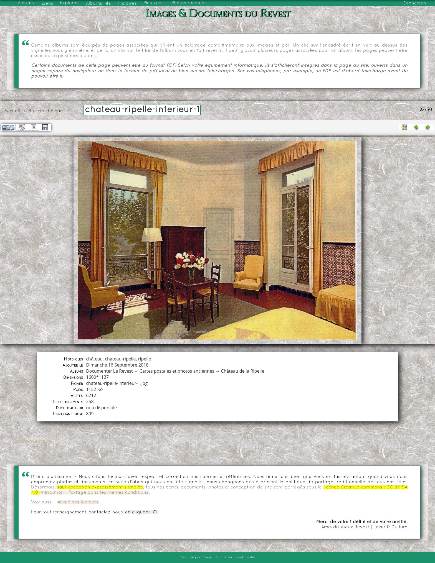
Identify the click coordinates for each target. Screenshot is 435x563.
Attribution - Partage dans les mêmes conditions (94, 493)
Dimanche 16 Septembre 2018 (117, 365)
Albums (26, 3)
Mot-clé (35, 111)
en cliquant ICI (141, 512)
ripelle (144, 359)
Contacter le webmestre (235, 557)
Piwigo (207, 557)
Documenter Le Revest (109, 371)
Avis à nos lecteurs (78, 502)
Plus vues (153, 3)
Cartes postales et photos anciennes (177, 371)
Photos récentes (189, 3)
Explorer (69, 3)
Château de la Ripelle (242, 371)
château (54, 111)
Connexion (414, 3)
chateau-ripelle (120, 359)
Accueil (12, 111)
